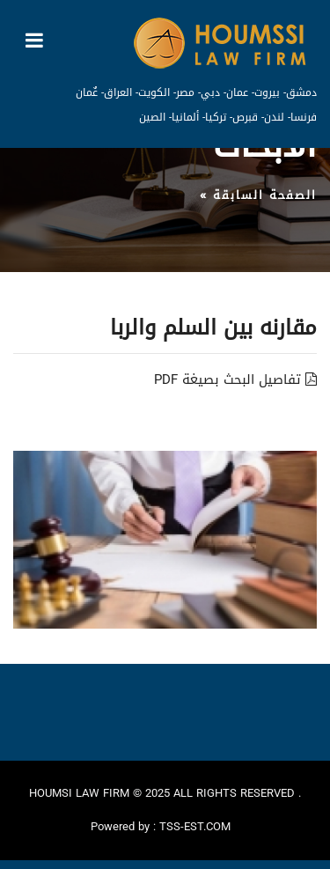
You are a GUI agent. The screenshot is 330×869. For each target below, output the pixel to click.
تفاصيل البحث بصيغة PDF (235, 379)
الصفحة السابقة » (258, 195)
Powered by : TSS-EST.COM (161, 826)
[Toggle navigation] (34, 40)
